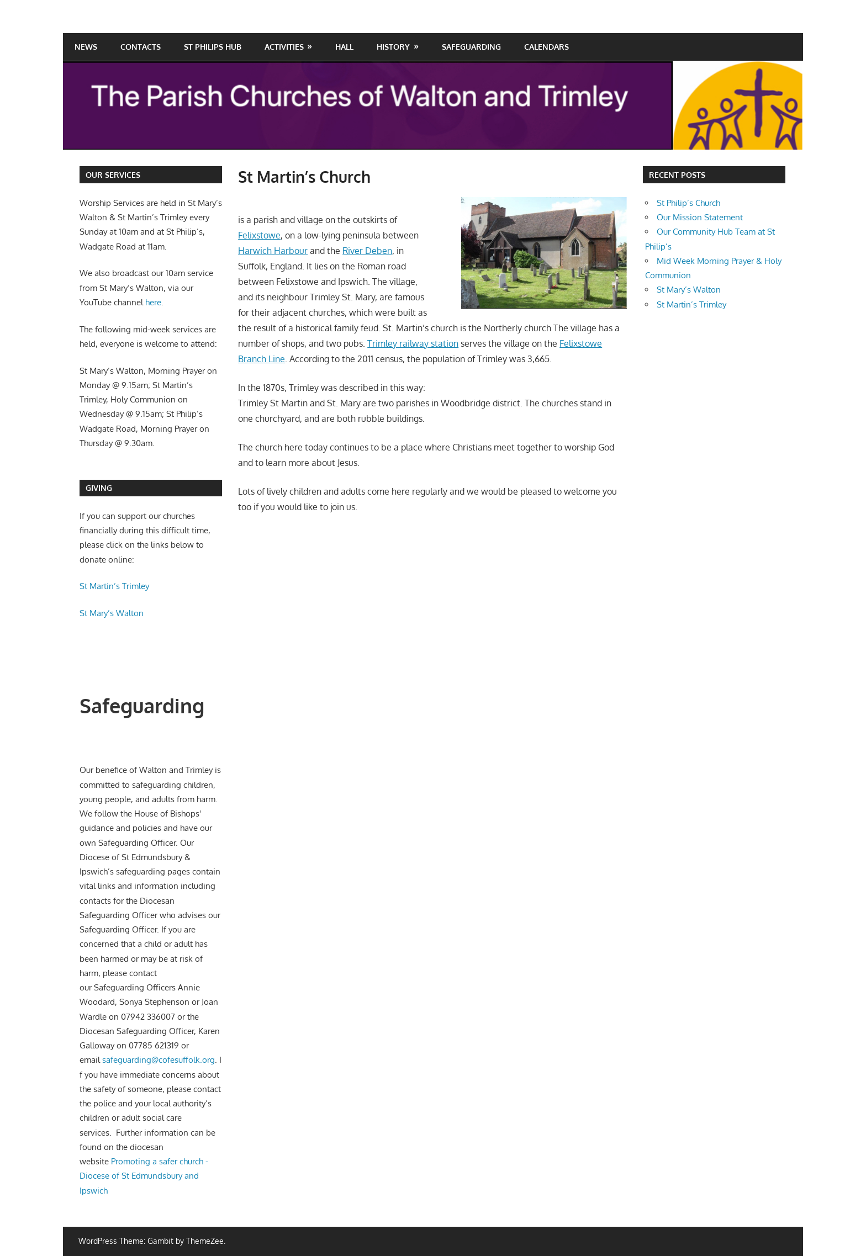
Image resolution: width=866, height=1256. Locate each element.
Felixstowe (259, 235)
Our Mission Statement (700, 217)
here (153, 302)
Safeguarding (471, 46)
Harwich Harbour (273, 250)
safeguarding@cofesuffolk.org (158, 1059)
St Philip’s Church (688, 203)
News (86, 46)
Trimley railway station (412, 343)
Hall (344, 46)
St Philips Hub (212, 46)
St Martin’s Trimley (114, 586)
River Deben (367, 250)
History (393, 46)
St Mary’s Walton (113, 613)
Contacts (140, 46)
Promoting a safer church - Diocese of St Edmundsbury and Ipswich (144, 1176)
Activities (284, 46)
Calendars (546, 46)
